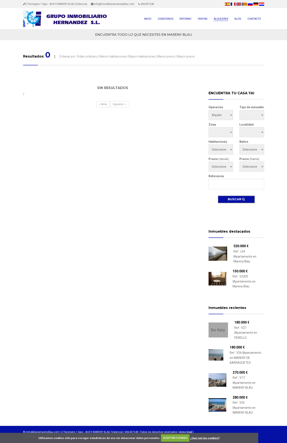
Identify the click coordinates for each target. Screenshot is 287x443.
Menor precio (166, 56)
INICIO (147, 18)
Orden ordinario (87, 56)
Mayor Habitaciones (142, 56)
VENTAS (202, 18)
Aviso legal (185, 432)
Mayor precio (186, 56)
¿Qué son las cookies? (205, 437)
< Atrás (103, 104)
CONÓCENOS (165, 18)
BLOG (238, 18)
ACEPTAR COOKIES (175, 437)
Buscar (236, 199)
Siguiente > (119, 104)
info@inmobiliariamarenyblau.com (112, 4)
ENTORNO (185, 18)
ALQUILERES (221, 18)
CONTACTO (254, 18)
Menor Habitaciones (112, 56)
